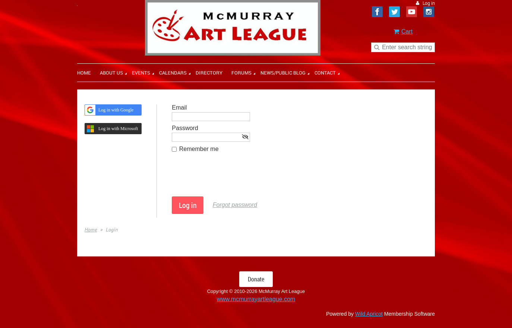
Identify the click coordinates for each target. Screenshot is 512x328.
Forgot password (235, 205)
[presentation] (228, 178)
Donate (256, 279)
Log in (429, 3)
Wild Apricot (369, 314)
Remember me (199, 149)
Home (91, 229)
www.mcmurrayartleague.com (256, 299)
